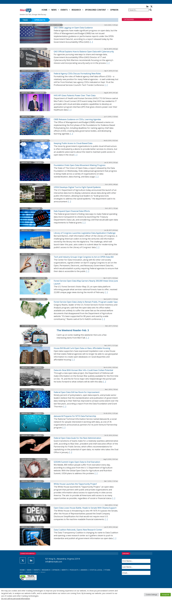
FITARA (107, 570)
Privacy (43, 572)
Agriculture (41, 184)
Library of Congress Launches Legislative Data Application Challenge (85, 233)
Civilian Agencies (27, 25)
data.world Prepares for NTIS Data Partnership (75, 416)
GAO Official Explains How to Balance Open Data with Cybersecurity (84, 51)
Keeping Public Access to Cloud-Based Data (73, 143)
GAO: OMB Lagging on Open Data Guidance (73, 27)
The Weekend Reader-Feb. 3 (73, 330)
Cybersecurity (40, 49)
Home (44, 9)
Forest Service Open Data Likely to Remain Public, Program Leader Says (86, 302)
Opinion (114, 9)
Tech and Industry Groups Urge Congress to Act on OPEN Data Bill (83, 257)
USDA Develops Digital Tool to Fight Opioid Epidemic (77, 187)
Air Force (43, 71)
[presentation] (140, 581)
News (54, 9)
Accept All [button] (165, 594)
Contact (36, 572)
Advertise (28, 572)
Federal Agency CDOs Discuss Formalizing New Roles (77, 73)
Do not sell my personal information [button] (15, 598)
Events (64, 9)
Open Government (41, 230)
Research (76, 9)
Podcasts (74, 570)
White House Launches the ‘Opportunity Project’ (75, 484)
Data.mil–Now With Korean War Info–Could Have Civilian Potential (83, 370)
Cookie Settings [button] (151, 594)
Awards (84, 570)
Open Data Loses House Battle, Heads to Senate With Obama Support (85, 508)
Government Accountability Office (48, 25)
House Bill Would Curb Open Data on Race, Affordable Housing (82, 348)
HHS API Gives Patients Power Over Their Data (74, 95)
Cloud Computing (41, 140)
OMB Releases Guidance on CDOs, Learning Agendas (77, 119)
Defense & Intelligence (29, 71)
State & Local (96, 570)
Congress (25, 208)
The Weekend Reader (28, 326)
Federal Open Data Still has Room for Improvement (76, 392)
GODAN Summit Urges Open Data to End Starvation (77, 462)
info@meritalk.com (53, 561)
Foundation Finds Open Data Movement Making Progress (79, 165)
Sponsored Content (95, 9)
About (21, 572)
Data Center (39, 93)
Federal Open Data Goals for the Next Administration (77, 438)
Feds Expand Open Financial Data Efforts (72, 211)
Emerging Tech (26, 49)
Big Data (38, 116)
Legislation (36, 208)
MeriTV (65, 570)
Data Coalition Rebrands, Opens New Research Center (78, 529)
